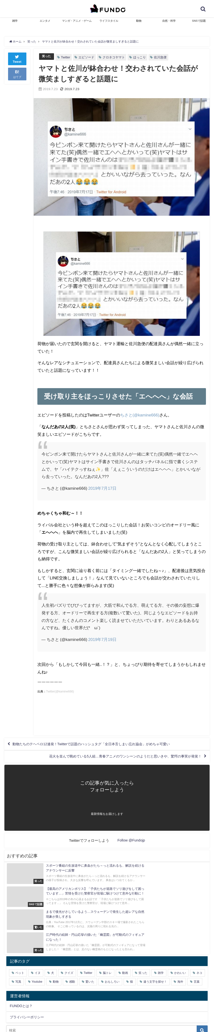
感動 (72, 954)
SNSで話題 (199, 20)
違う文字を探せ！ (155, 954)
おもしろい (112, 954)
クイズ (68, 945)
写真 (18, 954)
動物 (138, 20)
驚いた (90, 954)
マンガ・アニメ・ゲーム (77, 20)
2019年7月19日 (102, 639)
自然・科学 (169, 20)
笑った (47, 56)
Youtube (37, 954)
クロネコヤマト (114, 57)
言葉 (197, 954)
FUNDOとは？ (21, 978)
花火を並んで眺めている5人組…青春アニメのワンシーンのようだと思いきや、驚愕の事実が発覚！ (114, 759)
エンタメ (45, 20)
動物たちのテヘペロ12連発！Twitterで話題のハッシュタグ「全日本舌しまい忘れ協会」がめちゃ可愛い (103, 745)
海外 (180, 954)
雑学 (15, 20)
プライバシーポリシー (27, 990)
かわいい (180, 945)
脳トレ (107, 945)
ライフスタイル (108, 20)
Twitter (66, 57)
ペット (19, 945)
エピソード (87, 57)
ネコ (199, 945)
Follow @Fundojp (131, 843)
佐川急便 (161, 57)
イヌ (38, 945)
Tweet (17, 58)
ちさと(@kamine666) (140, 415)
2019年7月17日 (102, 488)
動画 (125, 945)
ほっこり (140, 57)
